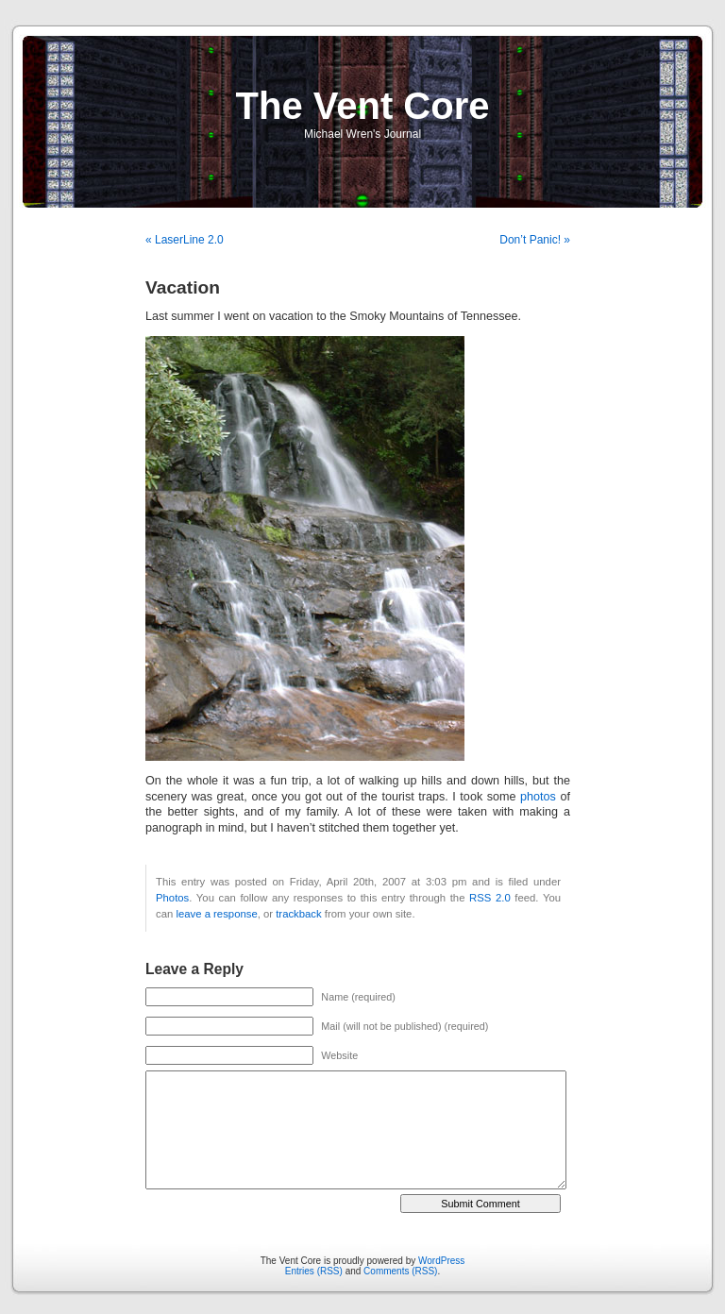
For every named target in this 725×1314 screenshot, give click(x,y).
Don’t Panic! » (534, 239)
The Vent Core (363, 105)
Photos (172, 897)
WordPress (441, 1260)
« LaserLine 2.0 (184, 239)
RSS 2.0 (490, 897)
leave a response (216, 913)
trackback (298, 913)
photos (538, 796)
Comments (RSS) (400, 1271)
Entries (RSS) (314, 1271)
